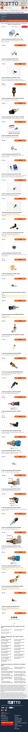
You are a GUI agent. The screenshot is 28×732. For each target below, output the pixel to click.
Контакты (24, 0)
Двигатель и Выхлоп (15, 10)
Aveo (9, 10)
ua (1, 0)
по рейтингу (3, 26)
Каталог (16, 724)
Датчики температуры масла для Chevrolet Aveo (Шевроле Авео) (6, 678)
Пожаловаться (7, 724)
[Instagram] (2, 710)
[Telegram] (6, 710)
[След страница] (16, 617)
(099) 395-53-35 (23, 5)
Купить (20, 45)
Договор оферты (18, 721)
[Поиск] (22, 7)
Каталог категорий (18, 725)
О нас (16, 727)
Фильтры (24, 26)
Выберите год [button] (5, 20)
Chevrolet (6, 10)
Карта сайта (17, 728)
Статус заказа (7, 722)
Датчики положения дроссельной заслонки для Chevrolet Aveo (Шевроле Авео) (20, 678)
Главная (2, 10)
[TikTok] (4, 710)
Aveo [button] (3, 18)
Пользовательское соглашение (21, 722)
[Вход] (26, 1)
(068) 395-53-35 (23, 3)
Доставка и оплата (17, 0)
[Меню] (1, 7)
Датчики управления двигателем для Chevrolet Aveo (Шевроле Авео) (7, 668)
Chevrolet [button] (4, 16)
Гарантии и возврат (18, 719)
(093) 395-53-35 (23, 2)
